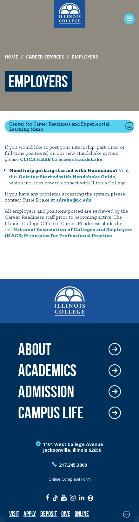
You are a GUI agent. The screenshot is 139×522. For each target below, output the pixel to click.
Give (65, 513)
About (34, 349)
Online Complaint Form (70, 479)
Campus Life (50, 412)
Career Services (45, 57)
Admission (46, 391)
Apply (29, 513)
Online (82, 513)
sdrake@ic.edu (73, 200)
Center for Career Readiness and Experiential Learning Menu (59, 126)
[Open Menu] (127, 19)
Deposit (48, 513)
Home (11, 57)
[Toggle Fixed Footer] (126, 514)
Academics (47, 370)
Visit (14, 513)
